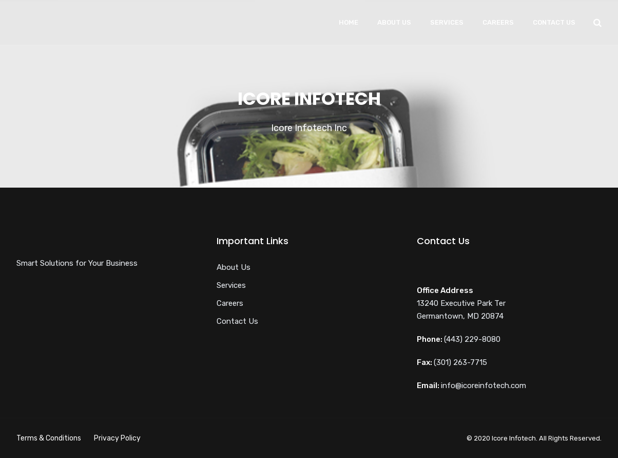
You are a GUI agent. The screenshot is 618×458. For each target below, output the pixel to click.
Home (348, 22)
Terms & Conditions (48, 438)
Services (447, 22)
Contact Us (554, 22)
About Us (394, 22)
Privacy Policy (117, 438)
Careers (498, 22)
